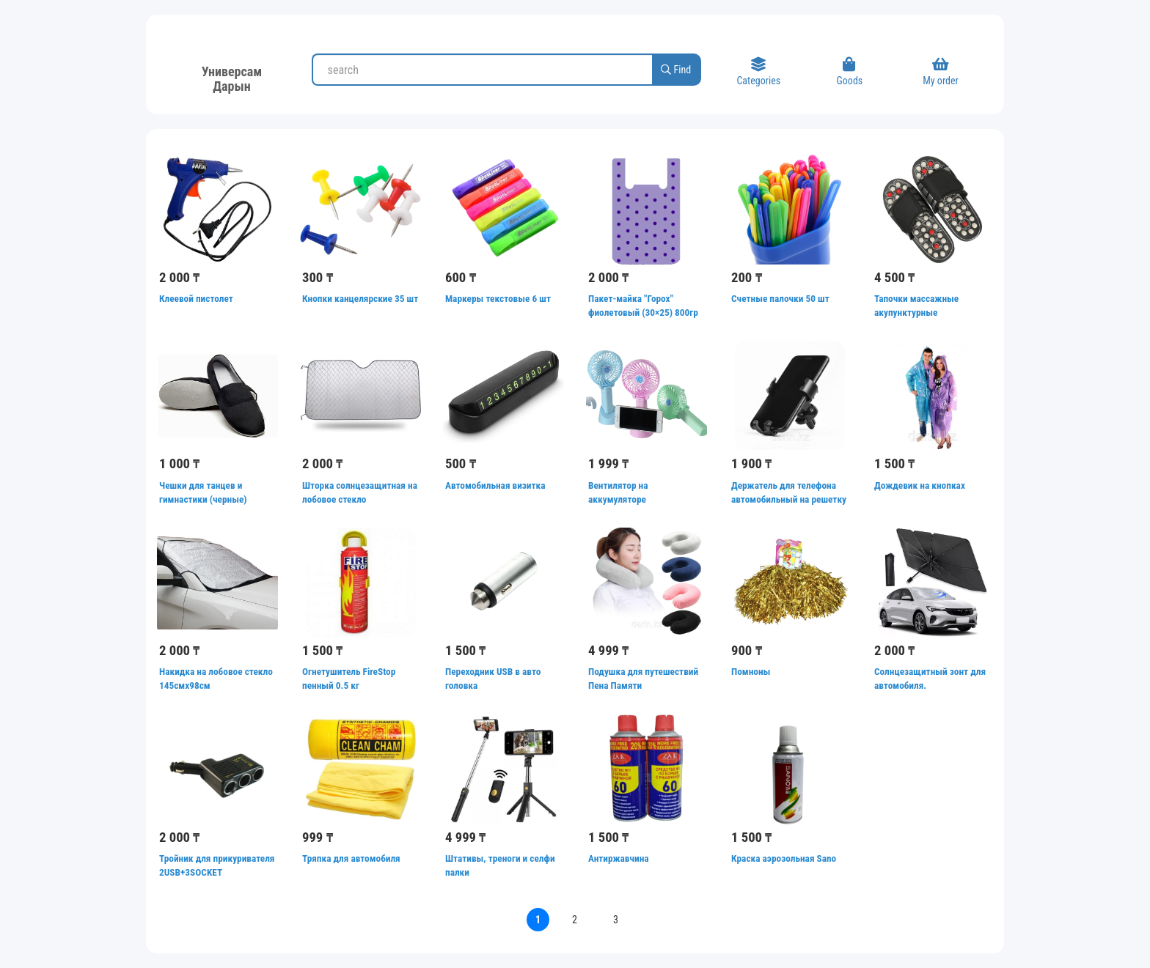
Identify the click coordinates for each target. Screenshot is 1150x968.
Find (676, 69)
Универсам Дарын (232, 77)
